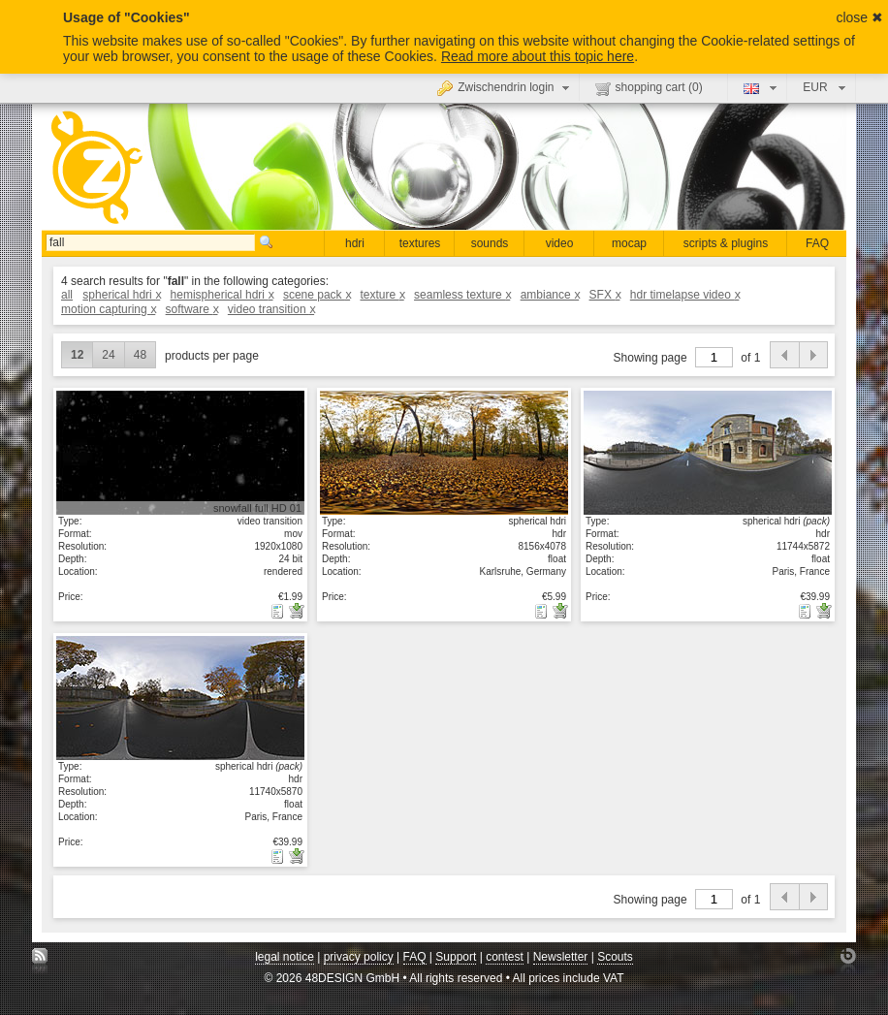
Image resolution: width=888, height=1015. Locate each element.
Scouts (615, 957)
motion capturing (108, 309)
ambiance (550, 294)
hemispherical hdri (222, 294)
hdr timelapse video (685, 294)
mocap (629, 243)
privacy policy (359, 957)
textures (420, 243)
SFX (604, 294)
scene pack (316, 294)
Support (455, 957)
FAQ (817, 243)
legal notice (284, 957)
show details (180, 452)
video (560, 243)
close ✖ (859, 17)
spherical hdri (121, 294)
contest (504, 957)
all (67, 294)
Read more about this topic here (537, 56)
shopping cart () (649, 88)
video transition (271, 309)
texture (381, 294)
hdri (355, 243)
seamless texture (462, 294)
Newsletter (560, 957)
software (192, 309)
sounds (490, 243)
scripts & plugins (725, 243)
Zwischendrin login (505, 87)
